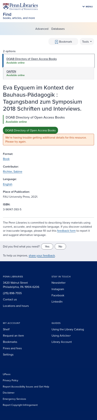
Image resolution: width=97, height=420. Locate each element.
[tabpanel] (48, 130)
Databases (58, 29)
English (7, 184)
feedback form (66, 231)
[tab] (48, 60)
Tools (85, 42)
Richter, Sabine (12, 171)
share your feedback (42, 255)
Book (6, 159)
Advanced (41, 29)
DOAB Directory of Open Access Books (30, 130)
